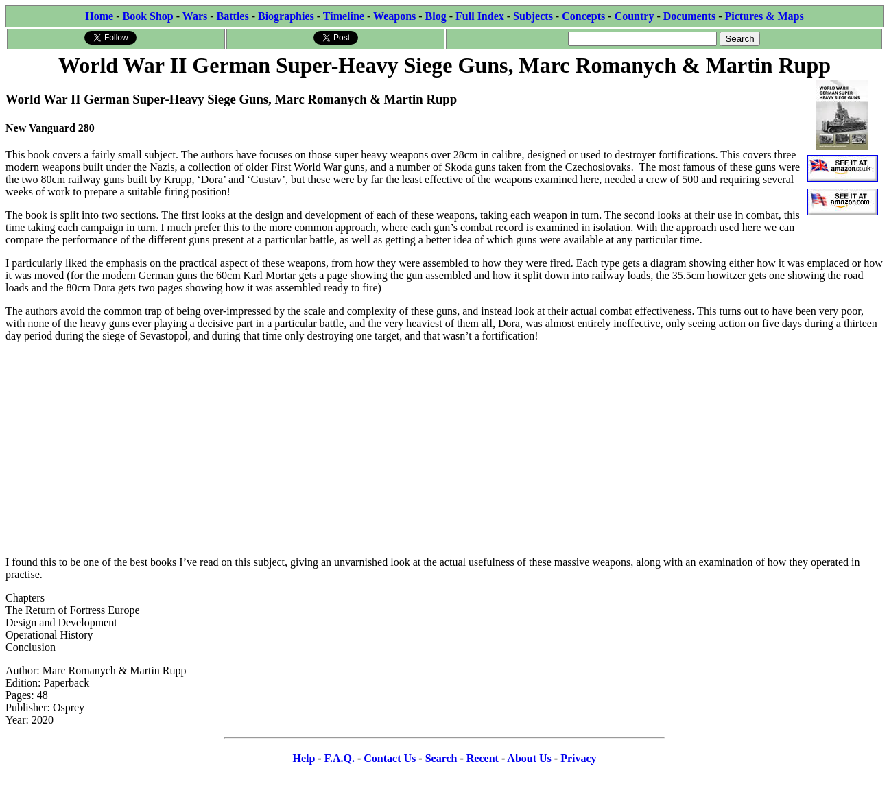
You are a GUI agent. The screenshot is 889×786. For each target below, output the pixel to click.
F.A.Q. (339, 758)
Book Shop (147, 16)
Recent (482, 758)
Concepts (583, 16)
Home (99, 16)
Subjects (533, 16)
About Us (529, 758)
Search (441, 758)
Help (303, 758)
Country (634, 16)
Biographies (286, 16)
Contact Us (390, 758)
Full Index (481, 16)
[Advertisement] (444, 449)
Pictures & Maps (764, 16)
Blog (436, 16)
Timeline (343, 16)
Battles (233, 16)
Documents (689, 16)
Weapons (394, 16)
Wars (194, 16)
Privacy (578, 758)
